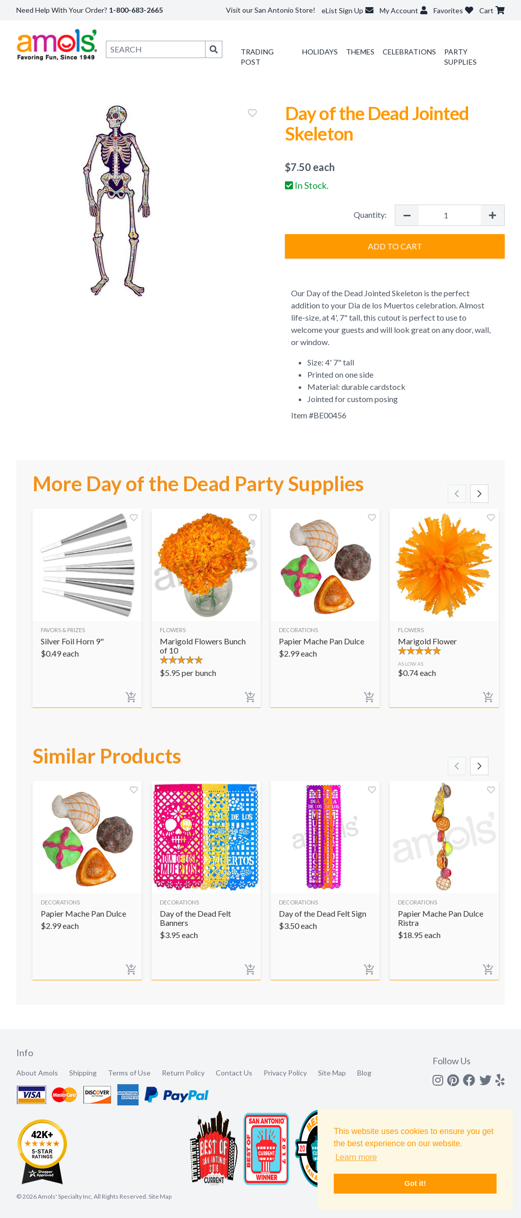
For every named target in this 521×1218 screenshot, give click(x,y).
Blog (364, 1072)
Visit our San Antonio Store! (270, 10)
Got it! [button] (415, 1183)
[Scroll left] (457, 494)
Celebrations (409, 51)
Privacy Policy (285, 1072)
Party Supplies (460, 56)
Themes (360, 51)
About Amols (37, 1072)
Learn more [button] (356, 1157)
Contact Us (234, 1072)
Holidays (320, 51)
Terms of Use (129, 1072)
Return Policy (183, 1072)
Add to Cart (395, 246)
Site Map (332, 1072)
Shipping (83, 1072)
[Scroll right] (479, 494)
